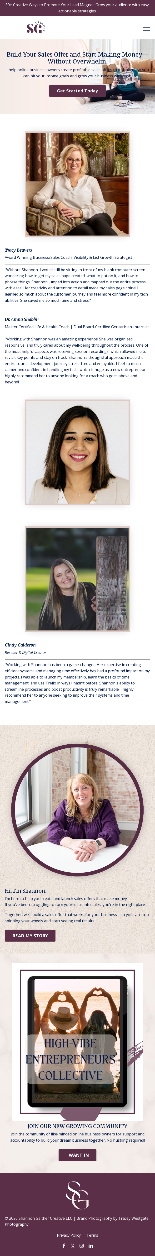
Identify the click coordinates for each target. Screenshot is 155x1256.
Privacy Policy (69, 1235)
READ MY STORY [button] (30, 935)
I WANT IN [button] (77, 1155)
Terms (92, 1235)
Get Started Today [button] (77, 91)
